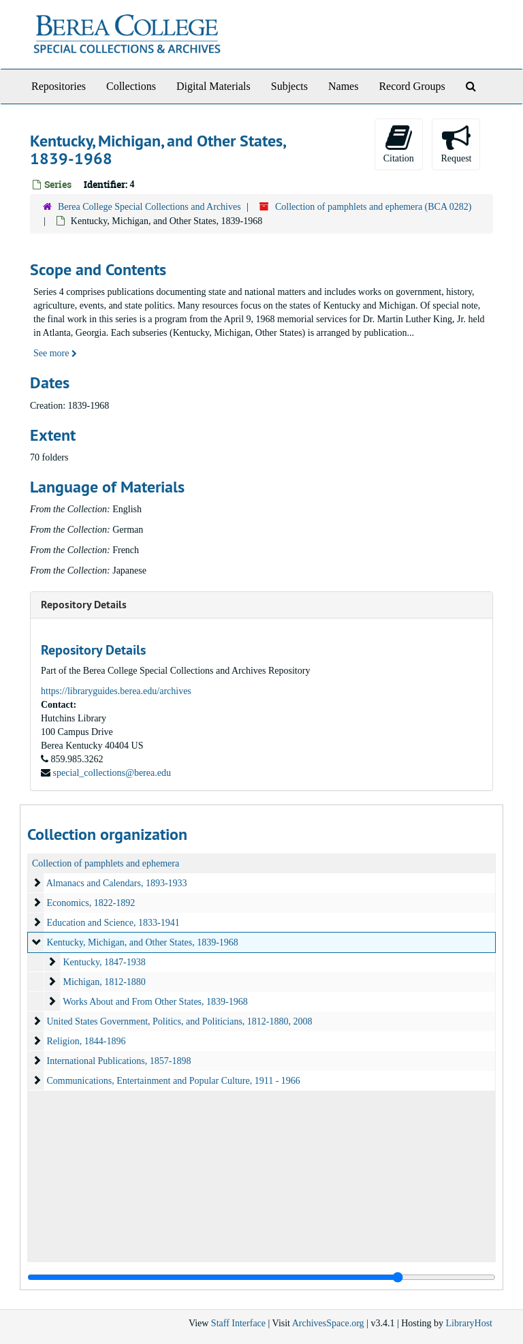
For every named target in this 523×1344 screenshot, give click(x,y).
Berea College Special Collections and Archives (149, 207)
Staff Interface (238, 1323)
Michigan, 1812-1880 (104, 982)
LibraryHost (469, 1323)
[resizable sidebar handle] (261, 1277)
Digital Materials (213, 86)
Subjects (289, 86)
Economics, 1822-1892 (91, 903)
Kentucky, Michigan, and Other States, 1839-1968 (142, 942)
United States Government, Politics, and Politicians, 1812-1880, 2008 (180, 1021)
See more (55, 353)
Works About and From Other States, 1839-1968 (155, 1002)
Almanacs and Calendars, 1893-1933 (116, 883)
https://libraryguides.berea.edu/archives (116, 691)
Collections (131, 86)
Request (456, 143)
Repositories (58, 86)
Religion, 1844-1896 (86, 1041)
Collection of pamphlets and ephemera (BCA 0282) (373, 207)
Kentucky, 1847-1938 (104, 962)
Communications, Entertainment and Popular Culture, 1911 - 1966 (173, 1081)
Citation (398, 143)
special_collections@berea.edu (112, 773)
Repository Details (84, 604)
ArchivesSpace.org (328, 1323)
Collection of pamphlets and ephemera (105, 863)
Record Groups (412, 86)
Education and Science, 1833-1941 (113, 923)
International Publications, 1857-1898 (119, 1061)
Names (343, 86)
